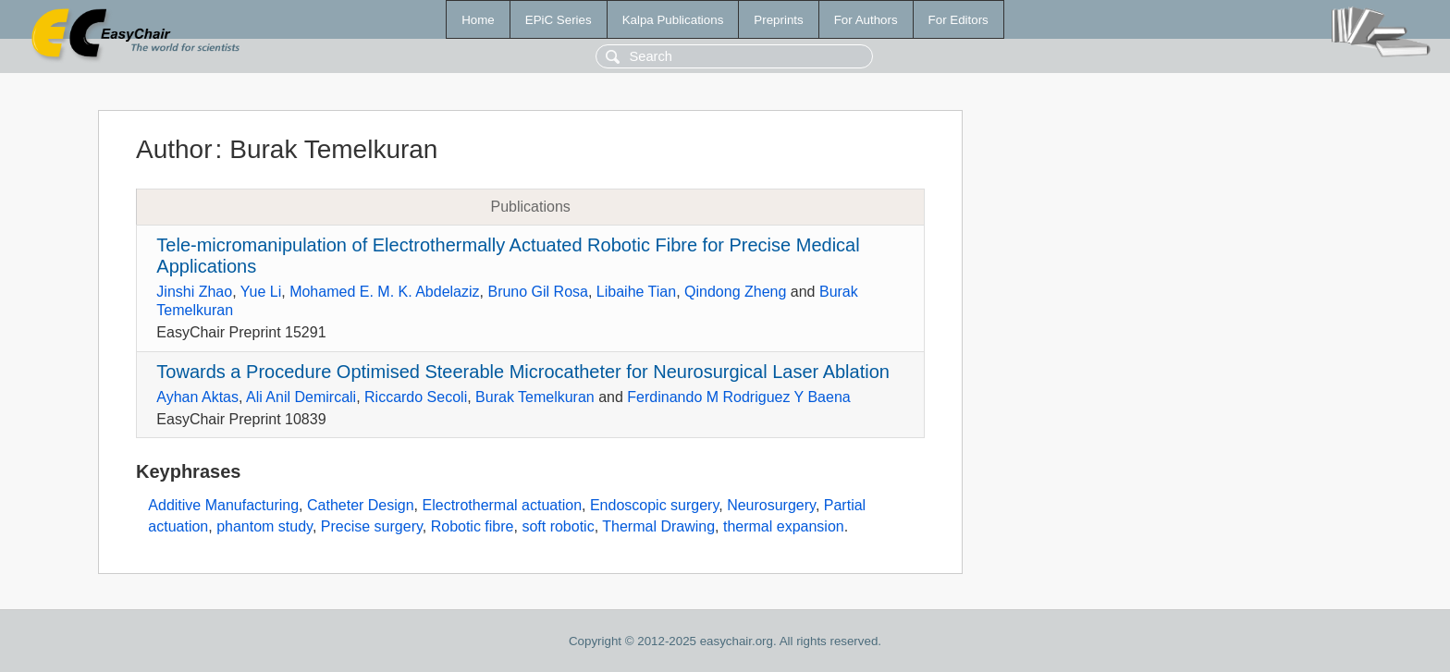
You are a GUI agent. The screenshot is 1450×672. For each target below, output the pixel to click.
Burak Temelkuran (535, 397)
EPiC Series (558, 20)
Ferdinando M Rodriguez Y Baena (738, 397)
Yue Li (260, 291)
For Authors (866, 20)
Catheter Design (360, 505)
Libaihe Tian (636, 291)
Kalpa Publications (673, 20)
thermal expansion (783, 526)
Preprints (778, 20)
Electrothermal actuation (503, 505)
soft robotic (558, 526)
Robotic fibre (472, 526)
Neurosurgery (771, 505)
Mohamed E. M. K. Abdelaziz (384, 291)
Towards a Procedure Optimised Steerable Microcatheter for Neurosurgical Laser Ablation (523, 371)
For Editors (958, 20)
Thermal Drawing (658, 526)
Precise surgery (372, 526)
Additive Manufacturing (223, 505)
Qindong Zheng (735, 291)
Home (478, 20)
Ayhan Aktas (197, 397)
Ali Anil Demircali (301, 397)
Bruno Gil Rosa (537, 291)
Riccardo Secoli (415, 397)
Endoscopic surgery (654, 505)
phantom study (264, 526)
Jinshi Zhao (194, 291)
